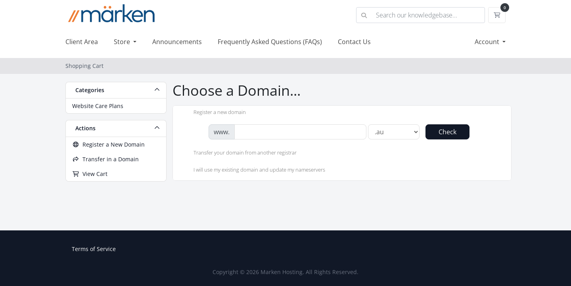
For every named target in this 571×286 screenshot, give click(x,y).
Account (488, 41)
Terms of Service (94, 249)
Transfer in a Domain (105, 159)
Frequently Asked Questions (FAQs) (270, 41)
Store (123, 41)
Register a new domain (213, 112)
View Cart (89, 174)
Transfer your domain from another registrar (239, 153)
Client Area (81, 41)
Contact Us (354, 41)
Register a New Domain (108, 144)
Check (447, 132)
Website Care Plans (97, 106)
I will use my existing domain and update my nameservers (253, 170)
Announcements (177, 41)
